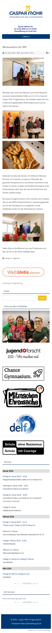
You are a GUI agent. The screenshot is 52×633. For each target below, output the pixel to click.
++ (34, 583)
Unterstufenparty (9, 544)
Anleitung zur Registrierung (12, 283)
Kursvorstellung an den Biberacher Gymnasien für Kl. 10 (23, 534)
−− (18, 583)
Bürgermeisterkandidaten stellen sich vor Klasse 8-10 (22, 479)
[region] (26, 29)
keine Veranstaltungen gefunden (14, 598)
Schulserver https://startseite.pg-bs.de (26, 623)
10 (24, 583)
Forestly (30, 630)
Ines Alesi (12, 53)
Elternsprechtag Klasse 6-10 (13, 553)
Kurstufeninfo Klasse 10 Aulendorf (15, 489)
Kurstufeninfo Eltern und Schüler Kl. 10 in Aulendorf (22, 498)
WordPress (47, 630)
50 (26, 583)
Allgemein (16, 258)
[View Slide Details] (26, 29)
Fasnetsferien (8, 562)
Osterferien (7, 577)
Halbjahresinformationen (12, 510)
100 (28, 583)
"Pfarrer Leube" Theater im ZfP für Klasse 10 (19, 525)
